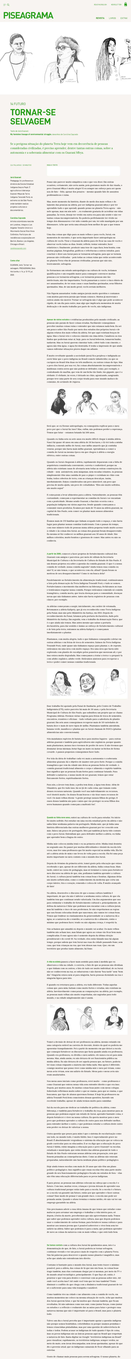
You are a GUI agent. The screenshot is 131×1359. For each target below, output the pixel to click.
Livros (112, 18)
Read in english (100, 5)
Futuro (18, 31)
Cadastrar (67, 1350)
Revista (100, 18)
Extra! (124, 18)
